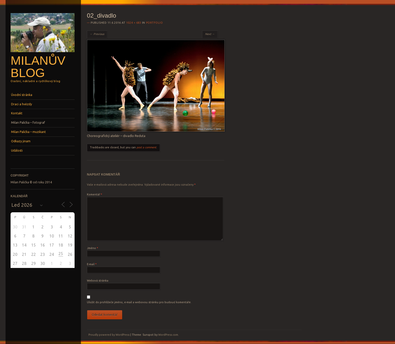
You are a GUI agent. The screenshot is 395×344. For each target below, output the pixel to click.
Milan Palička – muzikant (28, 131)
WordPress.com (168, 334)
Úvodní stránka (21, 94)
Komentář (94, 194)
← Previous (97, 34)
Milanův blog (38, 67)
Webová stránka (97, 280)
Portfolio (154, 22)
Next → (210, 34)
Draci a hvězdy (21, 104)
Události (17, 150)
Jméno (92, 248)
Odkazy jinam (20, 141)
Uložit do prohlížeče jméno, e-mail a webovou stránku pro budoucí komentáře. (139, 302)
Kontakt (16, 113)
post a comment (146, 147)
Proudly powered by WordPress (108, 334)
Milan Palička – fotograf (28, 122)
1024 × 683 (133, 22)
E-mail (91, 264)
